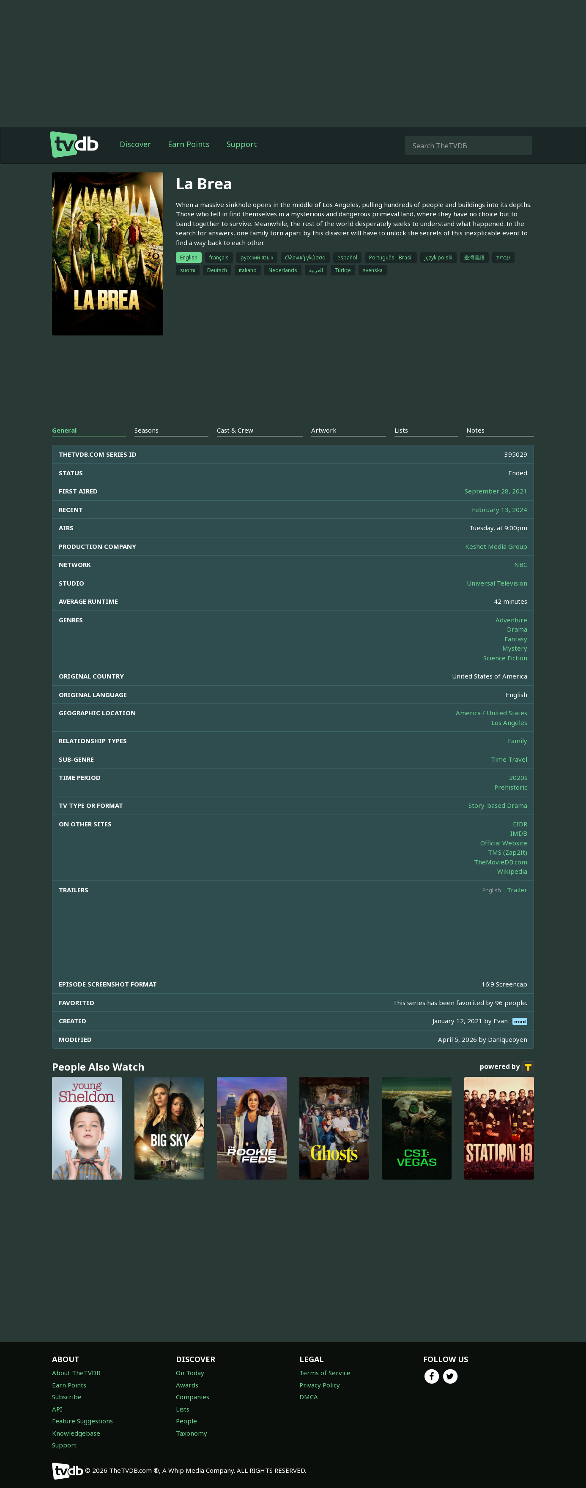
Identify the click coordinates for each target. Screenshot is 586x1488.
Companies (192, 1397)
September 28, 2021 (496, 491)
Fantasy (515, 639)
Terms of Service (325, 1372)
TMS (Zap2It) (507, 852)
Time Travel (509, 759)
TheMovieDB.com (500, 862)
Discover (135, 144)
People (186, 1421)
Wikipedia (512, 871)
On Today (190, 1372)
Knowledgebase (76, 1433)
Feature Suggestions (82, 1421)
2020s (518, 777)
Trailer (517, 890)
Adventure (511, 620)
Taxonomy (191, 1433)
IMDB (518, 833)
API (57, 1409)
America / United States (491, 713)
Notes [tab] (475, 430)
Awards (187, 1385)
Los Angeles (509, 722)
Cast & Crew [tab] (235, 430)
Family (517, 740)
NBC (520, 564)
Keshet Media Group (496, 546)
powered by (507, 1067)
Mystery (514, 648)
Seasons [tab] (146, 430)
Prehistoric (510, 787)
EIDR (520, 824)
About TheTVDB (76, 1372)
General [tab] (64, 430)
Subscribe (67, 1397)
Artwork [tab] (324, 430)
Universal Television (497, 583)
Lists (182, 1409)
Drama (517, 629)
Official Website (503, 843)
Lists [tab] (401, 430)
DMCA (308, 1397)
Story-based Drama (497, 805)
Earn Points (189, 144)
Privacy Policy (319, 1385)
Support (242, 144)
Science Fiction (505, 658)
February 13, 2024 (499, 509)
